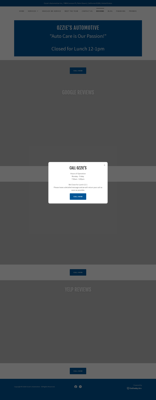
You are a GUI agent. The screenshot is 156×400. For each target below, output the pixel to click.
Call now (78, 197)
